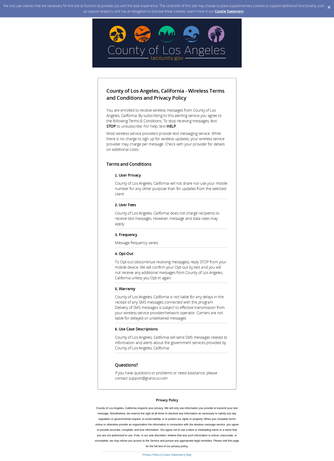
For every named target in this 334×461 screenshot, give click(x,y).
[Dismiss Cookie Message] (328, 4)
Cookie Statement (229, 11)
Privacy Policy (151, 454)
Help (188, 454)
